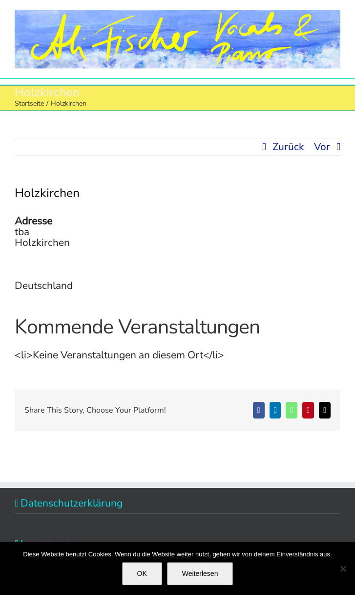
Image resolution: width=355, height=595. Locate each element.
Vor (322, 147)
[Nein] (343, 568)
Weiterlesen (200, 573)
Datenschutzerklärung (72, 503)
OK (142, 573)
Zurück (288, 147)
